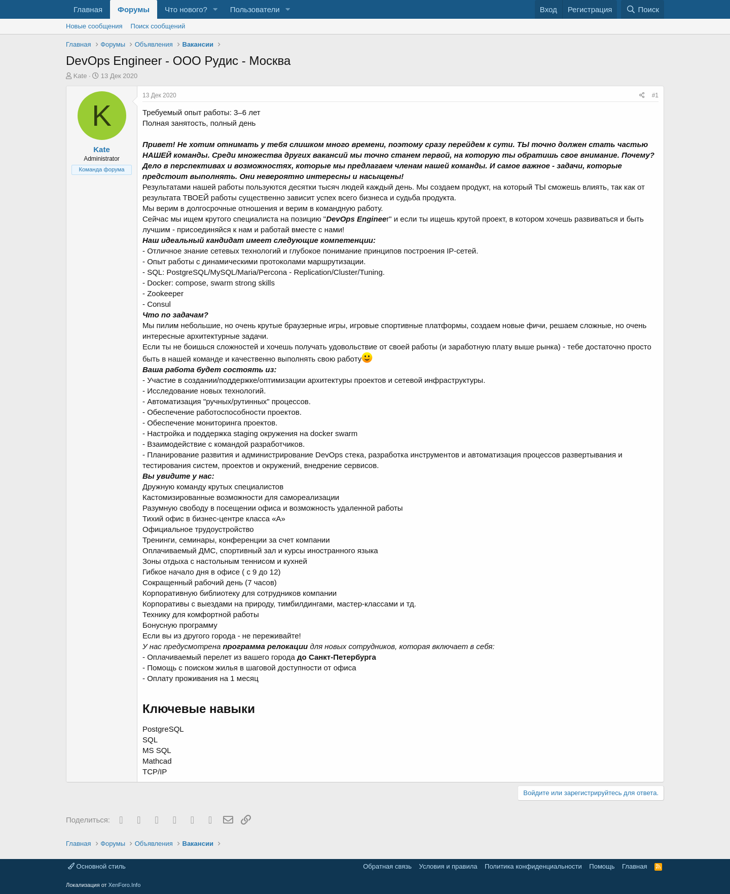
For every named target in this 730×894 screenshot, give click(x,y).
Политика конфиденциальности (533, 866)
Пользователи (255, 9)
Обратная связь (387, 866)
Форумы (134, 9)
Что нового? (186, 9)
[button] (215, 9)
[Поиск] (642, 9)
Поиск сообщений (158, 26)
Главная (88, 9)
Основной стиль (97, 866)
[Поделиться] (642, 95)
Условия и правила (448, 866)
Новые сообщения (94, 26)
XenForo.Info (124, 885)
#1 (655, 95)
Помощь (601, 866)
